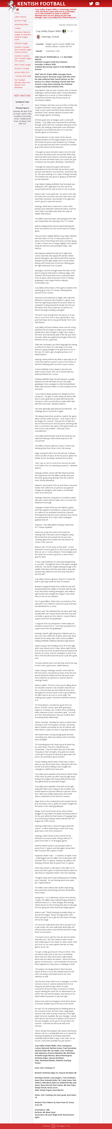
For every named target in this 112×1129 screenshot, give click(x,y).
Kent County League (23, 64)
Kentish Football (41, 3)
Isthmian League (21, 43)
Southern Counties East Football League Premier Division (23, 49)
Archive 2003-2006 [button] (23, 76)
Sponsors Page (21, 20)
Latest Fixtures (20, 17)
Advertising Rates (21, 24)
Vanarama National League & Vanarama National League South (23, 36)
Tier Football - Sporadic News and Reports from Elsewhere (22, 83)
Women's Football (22, 68)
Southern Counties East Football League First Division (23, 58)
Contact (18, 28)
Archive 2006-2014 (22, 72)
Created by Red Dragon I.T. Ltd (56, 1126)
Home (17, 13)
